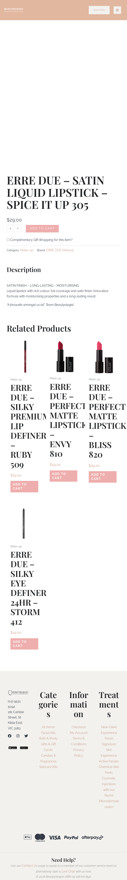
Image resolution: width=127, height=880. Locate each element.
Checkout (79, 722)
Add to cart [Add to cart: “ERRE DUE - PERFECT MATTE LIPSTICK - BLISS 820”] (101, 475)
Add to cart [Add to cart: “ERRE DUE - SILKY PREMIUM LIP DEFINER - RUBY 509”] (23, 485)
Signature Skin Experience (109, 745)
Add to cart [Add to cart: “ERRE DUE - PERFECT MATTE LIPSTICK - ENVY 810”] (62, 475)
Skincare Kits (48, 762)
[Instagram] (18, 731)
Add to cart (42, 228)
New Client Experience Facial (109, 727)
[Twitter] (26, 731)
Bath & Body (48, 733)
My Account (79, 728)
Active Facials (109, 756)
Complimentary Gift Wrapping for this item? (40, 240)
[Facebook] (9, 731)
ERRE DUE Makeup (60, 250)
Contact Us (29, 860)
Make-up (26, 250)
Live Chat (68, 866)
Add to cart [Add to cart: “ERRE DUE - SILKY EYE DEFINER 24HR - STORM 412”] (23, 640)
